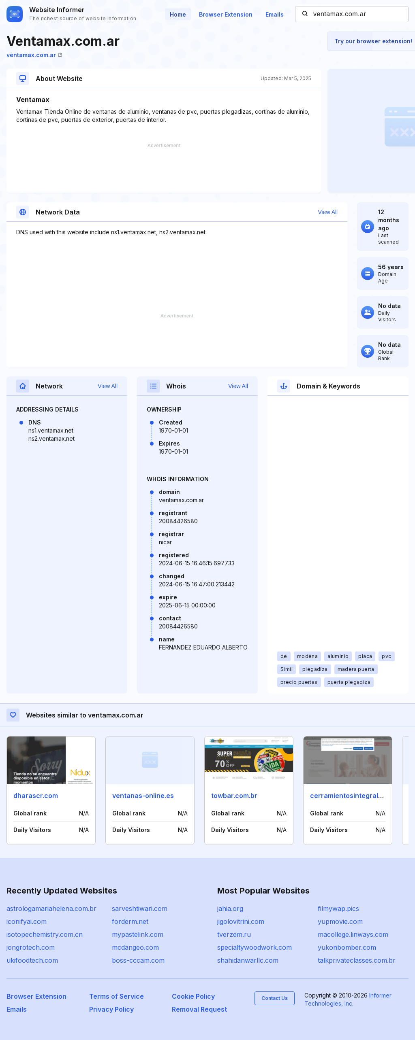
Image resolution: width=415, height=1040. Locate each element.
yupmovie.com (340, 921)
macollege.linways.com (353, 934)
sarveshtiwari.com (139, 908)
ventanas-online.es (143, 796)
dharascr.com (35, 796)
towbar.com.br (234, 796)
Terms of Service (116, 996)
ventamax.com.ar (34, 54)
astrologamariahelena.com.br (51, 908)
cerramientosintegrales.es (352, 796)
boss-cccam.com (138, 960)
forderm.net (130, 921)
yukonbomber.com (347, 947)
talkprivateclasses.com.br (357, 960)
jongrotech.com (30, 947)
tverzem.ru (234, 934)
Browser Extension (225, 14)
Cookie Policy (193, 996)
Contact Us (274, 998)
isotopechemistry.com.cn (44, 934)
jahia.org (230, 908)
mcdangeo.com (135, 947)
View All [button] (328, 212)
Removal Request (199, 1009)
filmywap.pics (338, 908)
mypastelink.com (137, 934)
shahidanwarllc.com (247, 960)
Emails (274, 14)
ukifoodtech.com (32, 960)
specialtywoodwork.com (254, 947)
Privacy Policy (111, 1009)
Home (178, 14)
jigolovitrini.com (240, 921)
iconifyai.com (26, 921)
